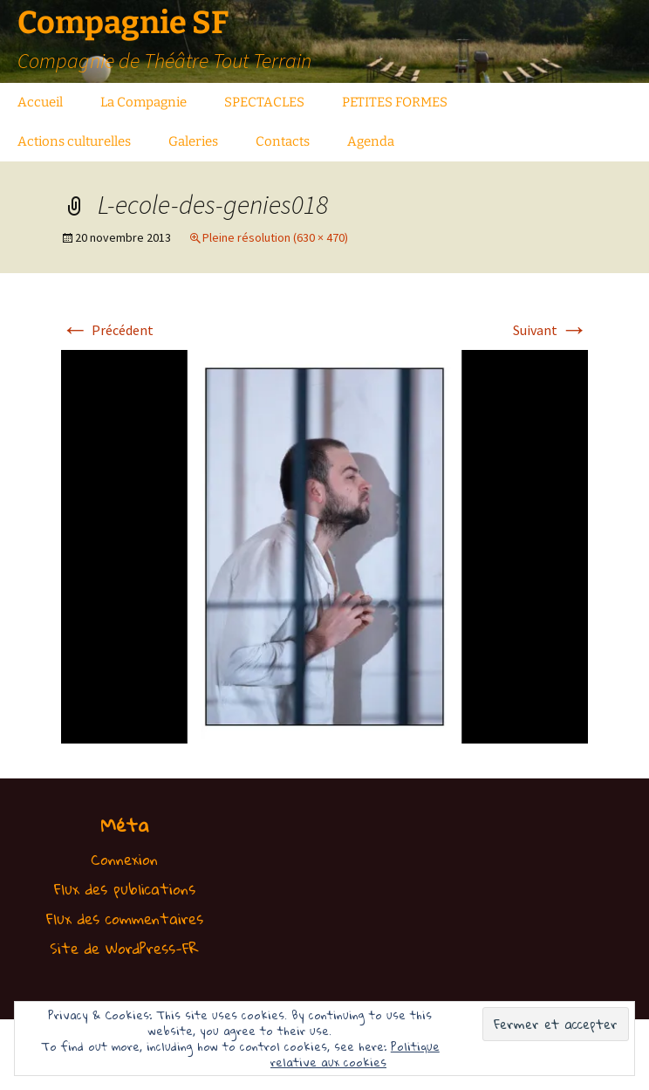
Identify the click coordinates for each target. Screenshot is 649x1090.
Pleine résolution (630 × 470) (275, 237)
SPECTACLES (264, 102)
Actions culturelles (74, 141)
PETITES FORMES (394, 102)
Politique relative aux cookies (355, 1054)
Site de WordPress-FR (124, 948)
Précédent (107, 330)
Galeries (193, 141)
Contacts (283, 141)
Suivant (550, 330)
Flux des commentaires (124, 918)
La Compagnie (143, 102)
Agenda (370, 141)
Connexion (124, 859)
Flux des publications (124, 888)
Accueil (40, 102)
